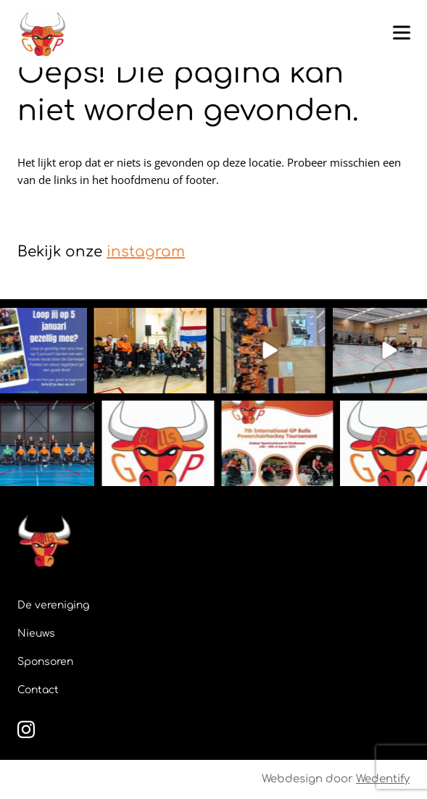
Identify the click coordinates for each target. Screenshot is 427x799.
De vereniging (53, 605)
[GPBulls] (42, 33)
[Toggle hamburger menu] (401, 32)
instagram (146, 251)
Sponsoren (45, 661)
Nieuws (36, 633)
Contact (38, 690)
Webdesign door (336, 779)
